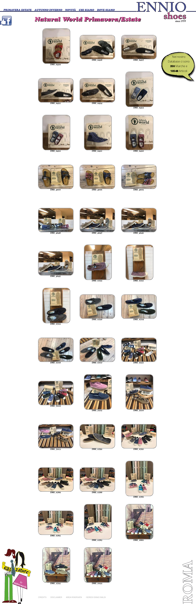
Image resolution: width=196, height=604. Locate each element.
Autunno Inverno (48, 10)
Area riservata (74, 597)
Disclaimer (56, 597)
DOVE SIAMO (106, 10)
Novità (70, 10)
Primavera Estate (17, 10)
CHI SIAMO (86, 10)
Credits (42, 597)
